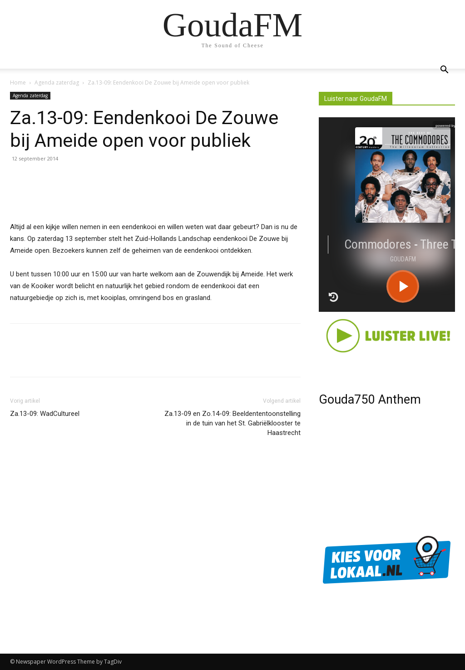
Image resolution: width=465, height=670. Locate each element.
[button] (444, 70)
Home (18, 82)
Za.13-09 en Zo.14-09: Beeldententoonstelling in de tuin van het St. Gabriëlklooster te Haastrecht (232, 423)
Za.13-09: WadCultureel (44, 414)
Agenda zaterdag (57, 82)
